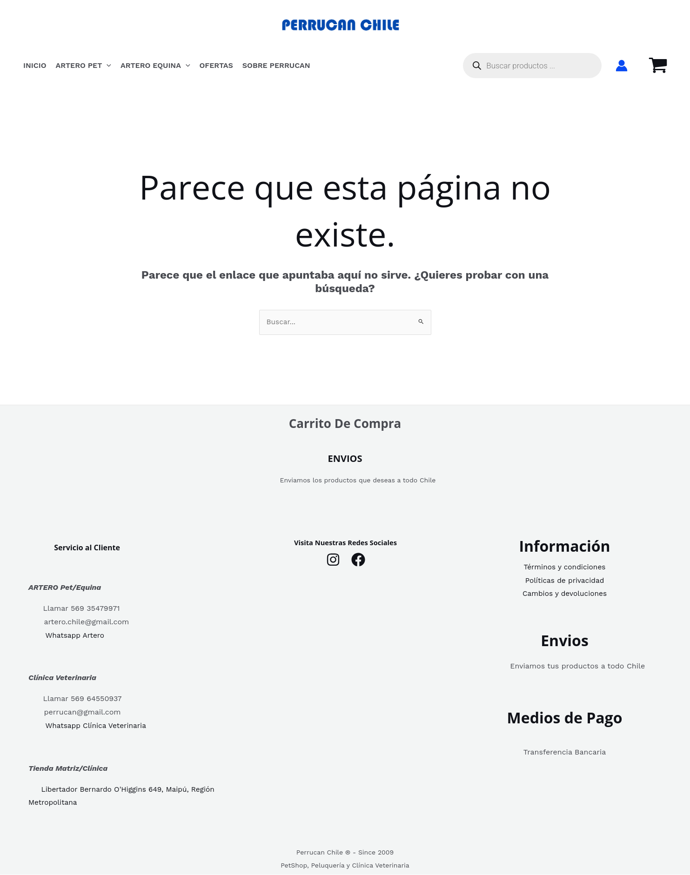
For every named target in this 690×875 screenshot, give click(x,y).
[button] (106, 66)
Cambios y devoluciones (564, 594)
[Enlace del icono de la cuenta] (622, 66)
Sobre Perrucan (276, 65)
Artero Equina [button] (155, 66)
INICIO (35, 65)
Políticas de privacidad (564, 580)
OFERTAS (216, 65)
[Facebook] (358, 560)
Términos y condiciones (564, 567)
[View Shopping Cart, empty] (657, 65)
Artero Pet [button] (83, 66)
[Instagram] (333, 560)
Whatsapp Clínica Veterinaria (97, 726)
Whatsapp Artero (76, 635)
